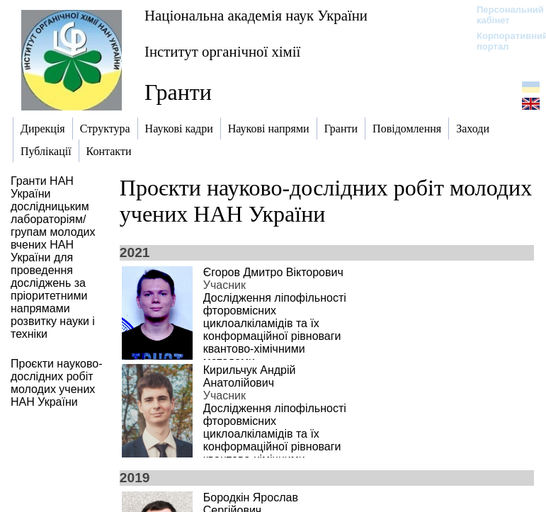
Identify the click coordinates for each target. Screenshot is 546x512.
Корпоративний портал (503, 41)
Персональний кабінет (503, 14)
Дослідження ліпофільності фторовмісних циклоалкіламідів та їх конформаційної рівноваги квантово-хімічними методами (274, 330)
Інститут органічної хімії (222, 51)
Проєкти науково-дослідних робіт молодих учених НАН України (326, 201)
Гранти (178, 92)
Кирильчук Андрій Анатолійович (249, 376)
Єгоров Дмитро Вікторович (273, 272)
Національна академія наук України (256, 15)
